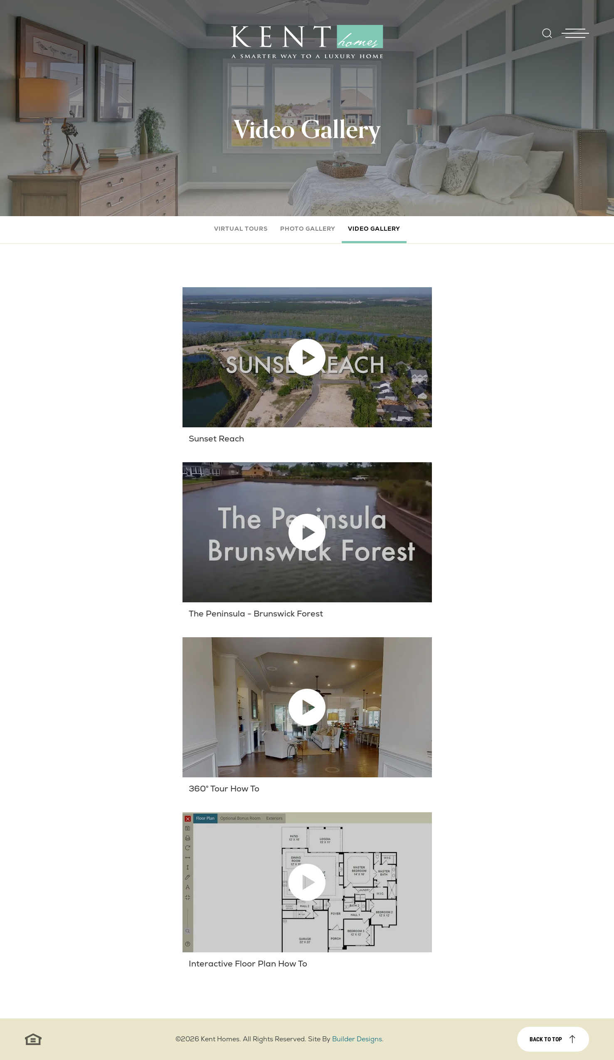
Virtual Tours (241, 228)
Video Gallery (374, 228)
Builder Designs (357, 1039)
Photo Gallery (307, 228)
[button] (547, 39)
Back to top (546, 1039)
